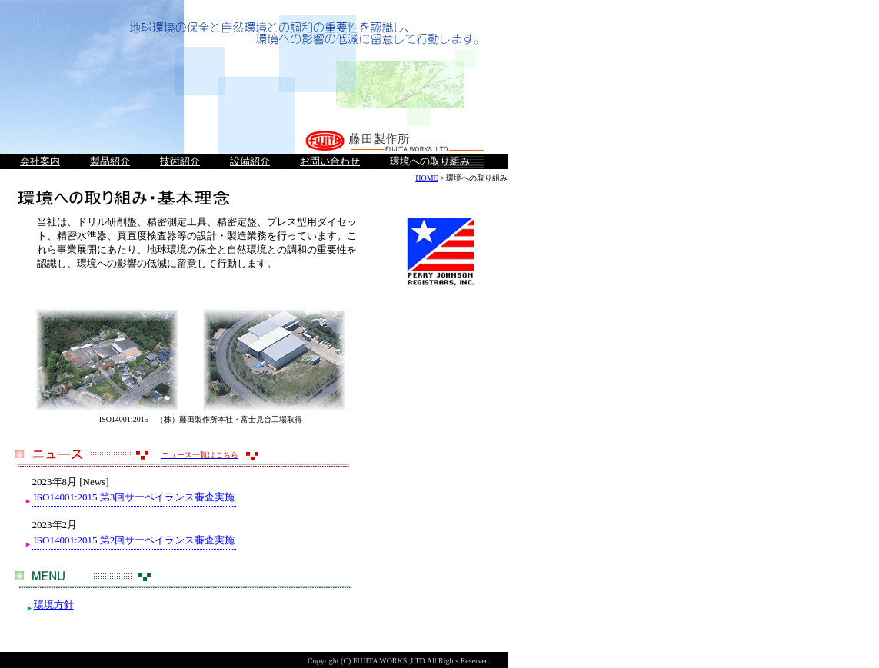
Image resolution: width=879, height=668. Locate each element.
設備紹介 (250, 161)
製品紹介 (110, 161)
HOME (426, 178)
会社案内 (40, 161)
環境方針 (54, 604)
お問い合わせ (330, 161)
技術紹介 (180, 161)
